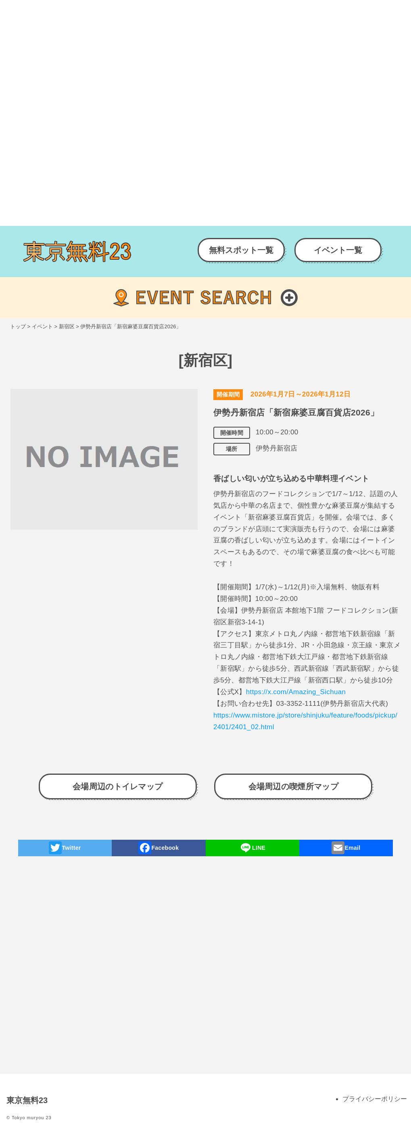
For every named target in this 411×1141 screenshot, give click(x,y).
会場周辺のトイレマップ (118, 786)
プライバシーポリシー (374, 1098)
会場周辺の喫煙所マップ (293, 786)
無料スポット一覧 (241, 250)
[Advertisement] (205, 56)
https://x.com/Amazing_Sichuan (296, 692)
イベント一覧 (338, 250)
